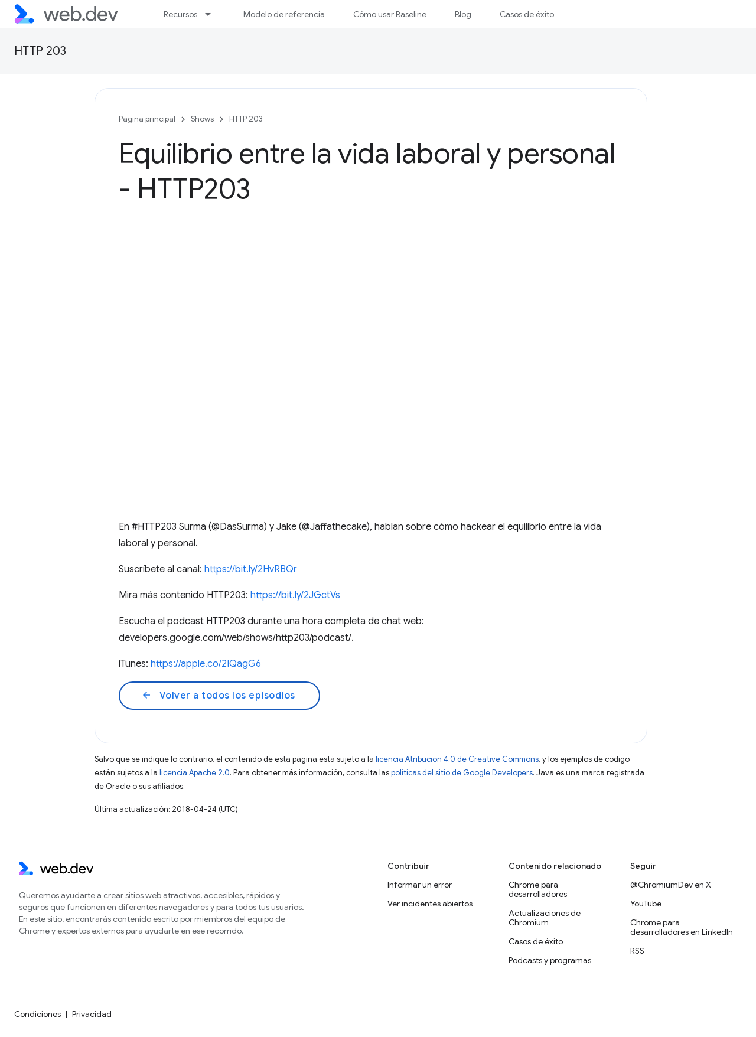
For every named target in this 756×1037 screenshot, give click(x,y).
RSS (637, 950)
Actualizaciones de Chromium (545, 918)
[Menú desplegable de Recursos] (213, 14)
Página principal (147, 119)
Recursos (180, 14)
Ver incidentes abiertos (429, 903)
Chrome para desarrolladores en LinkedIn (681, 927)
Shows (202, 119)
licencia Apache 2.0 (194, 773)
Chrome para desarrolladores (538, 889)
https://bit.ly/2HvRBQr (250, 569)
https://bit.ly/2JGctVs (295, 595)
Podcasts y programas (550, 960)
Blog (463, 14)
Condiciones (37, 1014)
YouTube (646, 903)
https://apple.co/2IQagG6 (206, 664)
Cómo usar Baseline (389, 14)
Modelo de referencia (284, 14)
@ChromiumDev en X (670, 884)
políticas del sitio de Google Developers (462, 773)
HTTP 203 (40, 51)
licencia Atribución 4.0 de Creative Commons (457, 759)
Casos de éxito (527, 14)
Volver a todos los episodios (218, 696)
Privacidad (92, 1014)
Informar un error (419, 884)
